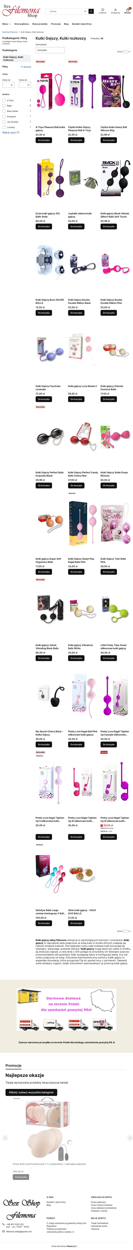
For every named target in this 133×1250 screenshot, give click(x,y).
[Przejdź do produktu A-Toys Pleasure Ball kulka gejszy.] (51, 91)
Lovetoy (11, 127)
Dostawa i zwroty (99, 1211)
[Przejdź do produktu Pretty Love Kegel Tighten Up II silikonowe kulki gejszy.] (51, 782)
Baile (9, 105)
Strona (120, 51)
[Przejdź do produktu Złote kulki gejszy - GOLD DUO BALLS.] (83, 874)
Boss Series (12, 111)
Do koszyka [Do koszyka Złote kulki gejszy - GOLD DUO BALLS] (76, 923)
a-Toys (10, 100)
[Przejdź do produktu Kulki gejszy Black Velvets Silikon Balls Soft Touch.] (116, 178)
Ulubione (95, 1229)
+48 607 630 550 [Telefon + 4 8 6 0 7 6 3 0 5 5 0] (15, 1224)
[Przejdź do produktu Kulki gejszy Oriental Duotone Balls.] (116, 350)
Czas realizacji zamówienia (103, 1208)
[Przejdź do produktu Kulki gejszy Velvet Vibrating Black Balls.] (51, 609)
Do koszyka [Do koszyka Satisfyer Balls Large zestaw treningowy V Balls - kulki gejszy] (44, 923)
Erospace (11, 116)
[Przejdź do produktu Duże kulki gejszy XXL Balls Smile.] (51, 178)
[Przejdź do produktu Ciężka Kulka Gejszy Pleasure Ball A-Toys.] (83, 91)
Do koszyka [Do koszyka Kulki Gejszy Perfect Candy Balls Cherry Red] (76, 485)
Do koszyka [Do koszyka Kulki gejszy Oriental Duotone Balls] (108, 399)
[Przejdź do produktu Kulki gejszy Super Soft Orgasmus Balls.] (51, 523)
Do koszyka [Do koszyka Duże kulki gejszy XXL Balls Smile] (44, 226)
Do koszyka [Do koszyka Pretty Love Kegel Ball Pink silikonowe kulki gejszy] (76, 744)
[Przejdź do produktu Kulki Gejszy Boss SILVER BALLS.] (51, 264)
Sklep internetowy (63, 1246)
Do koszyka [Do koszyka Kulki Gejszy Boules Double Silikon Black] (76, 313)
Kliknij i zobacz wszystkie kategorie (31, 1092)
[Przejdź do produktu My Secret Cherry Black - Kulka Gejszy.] (51, 696)
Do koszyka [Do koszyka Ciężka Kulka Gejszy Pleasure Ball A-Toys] (76, 140)
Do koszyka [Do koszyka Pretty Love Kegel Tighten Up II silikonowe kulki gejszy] (44, 837)
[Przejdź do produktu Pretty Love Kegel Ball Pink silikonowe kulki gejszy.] (83, 696)
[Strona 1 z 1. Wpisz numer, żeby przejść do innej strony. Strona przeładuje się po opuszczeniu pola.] (125, 51)
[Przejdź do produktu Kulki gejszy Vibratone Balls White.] (83, 609)
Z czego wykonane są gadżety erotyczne (66, 1223)
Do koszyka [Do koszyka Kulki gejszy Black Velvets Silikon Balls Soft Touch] (108, 226)
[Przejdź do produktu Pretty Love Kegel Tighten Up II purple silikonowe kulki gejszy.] (116, 696)
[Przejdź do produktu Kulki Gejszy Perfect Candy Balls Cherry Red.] (83, 437)
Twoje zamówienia (99, 1223)
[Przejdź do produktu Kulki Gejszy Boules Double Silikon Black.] (83, 264)
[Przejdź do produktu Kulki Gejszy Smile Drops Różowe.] (116, 437)
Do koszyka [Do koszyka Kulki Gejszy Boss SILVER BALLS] (44, 313)
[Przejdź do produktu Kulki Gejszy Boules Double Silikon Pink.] (116, 264)
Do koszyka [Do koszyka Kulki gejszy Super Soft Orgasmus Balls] (44, 572)
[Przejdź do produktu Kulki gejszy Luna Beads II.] (83, 350)
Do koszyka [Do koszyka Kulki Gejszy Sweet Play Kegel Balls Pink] (76, 572)
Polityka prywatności (56, 1229)
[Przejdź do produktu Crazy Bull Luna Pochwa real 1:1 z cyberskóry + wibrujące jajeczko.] (49, 1128)
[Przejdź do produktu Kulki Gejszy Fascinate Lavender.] (51, 350)
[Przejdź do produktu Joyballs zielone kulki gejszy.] (83, 178)
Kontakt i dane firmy (56, 1202)
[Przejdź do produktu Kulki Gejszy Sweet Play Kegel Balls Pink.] (83, 523)
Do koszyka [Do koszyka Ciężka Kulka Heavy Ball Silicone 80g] (108, 140)
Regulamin (52, 1226)
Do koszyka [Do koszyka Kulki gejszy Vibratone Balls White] (76, 658)
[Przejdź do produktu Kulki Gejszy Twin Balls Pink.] (116, 523)
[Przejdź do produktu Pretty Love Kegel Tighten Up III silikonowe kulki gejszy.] (83, 782)
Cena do (23, 80)
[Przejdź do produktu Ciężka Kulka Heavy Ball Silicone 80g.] (116, 91)
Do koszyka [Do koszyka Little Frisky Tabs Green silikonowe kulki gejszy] (108, 658)
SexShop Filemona (9, 32)
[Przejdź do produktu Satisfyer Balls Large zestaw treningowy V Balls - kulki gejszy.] (51, 874)
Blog (49, 1205)
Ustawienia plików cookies (59, 1232)
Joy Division (12, 122)
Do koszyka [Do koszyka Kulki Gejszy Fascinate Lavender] (44, 399)
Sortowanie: (41, 44)
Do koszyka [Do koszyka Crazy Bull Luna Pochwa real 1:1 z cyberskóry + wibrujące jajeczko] (21, 1177)
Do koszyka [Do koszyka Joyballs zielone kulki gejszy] (76, 226)
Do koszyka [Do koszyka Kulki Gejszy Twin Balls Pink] (108, 572)
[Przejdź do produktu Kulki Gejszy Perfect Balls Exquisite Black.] (51, 437)
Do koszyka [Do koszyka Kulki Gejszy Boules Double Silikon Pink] (108, 313)
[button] (91, 11)
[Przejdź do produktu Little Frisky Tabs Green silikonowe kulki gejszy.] (116, 609)
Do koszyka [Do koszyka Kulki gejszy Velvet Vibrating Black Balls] (44, 658)
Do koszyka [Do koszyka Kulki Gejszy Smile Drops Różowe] (108, 485)
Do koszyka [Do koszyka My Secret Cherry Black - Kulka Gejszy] (44, 744)
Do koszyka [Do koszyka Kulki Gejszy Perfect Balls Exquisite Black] (44, 485)
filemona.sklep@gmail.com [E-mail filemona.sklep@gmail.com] (19, 1231)
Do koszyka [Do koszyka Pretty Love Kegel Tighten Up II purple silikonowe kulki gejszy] (108, 744)
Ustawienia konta (99, 1226)
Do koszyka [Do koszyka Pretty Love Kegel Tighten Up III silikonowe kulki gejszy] (76, 837)
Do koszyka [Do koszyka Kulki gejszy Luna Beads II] (76, 399)
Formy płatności (98, 1202)
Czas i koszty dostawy (101, 1205)
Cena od (6, 80)
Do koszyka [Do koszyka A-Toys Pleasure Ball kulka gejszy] (44, 140)
